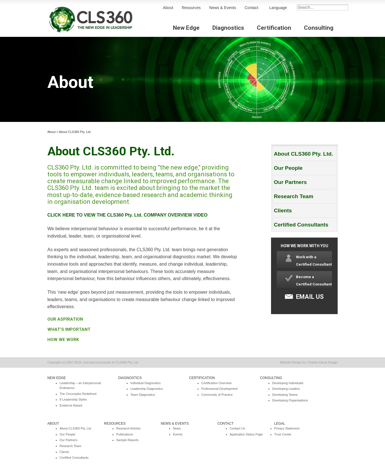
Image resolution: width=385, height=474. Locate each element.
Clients (283, 210)
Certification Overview (216, 383)
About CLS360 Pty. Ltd (75, 428)
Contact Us (237, 428)
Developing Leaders (286, 388)
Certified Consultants (301, 225)
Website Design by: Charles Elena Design (309, 362)
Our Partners (290, 182)
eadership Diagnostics (147, 388)
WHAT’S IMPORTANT (68, 329)
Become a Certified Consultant (314, 280)
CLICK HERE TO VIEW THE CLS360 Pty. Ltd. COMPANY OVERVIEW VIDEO (127, 215)
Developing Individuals (287, 383)
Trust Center (282, 434)
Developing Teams (285, 394)
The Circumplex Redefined (78, 393)
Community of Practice (217, 394)
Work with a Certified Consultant (314, 260)
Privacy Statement (286, 428)
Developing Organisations (290, 400)
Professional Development (219, 388)
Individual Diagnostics (145, 383)
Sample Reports (127, 440)
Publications (124, 434)
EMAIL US (310, 296)
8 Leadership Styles (73, 399)
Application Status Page (246, 434)
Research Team (293, 196)
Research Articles (128, 428)
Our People (288, 168)
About (51, 132)
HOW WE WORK (63, 339)
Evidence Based (71, 405)
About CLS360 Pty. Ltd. (75, 132)
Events (178, 434)
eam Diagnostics (143, 394)
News (177, 428)
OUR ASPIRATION (65, 319)
